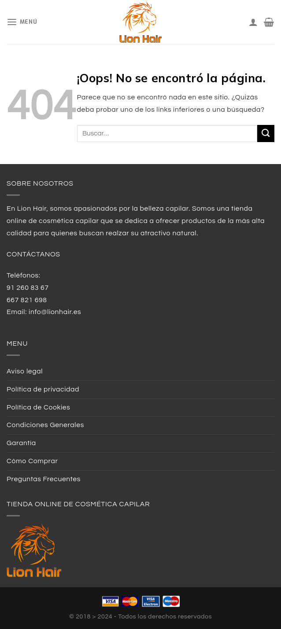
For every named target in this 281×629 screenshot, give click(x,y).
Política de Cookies (38, 407)
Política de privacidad (43, 389)
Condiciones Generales (45, 424)
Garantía (21, 442)
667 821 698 (27, 300)
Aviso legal (25, 371)
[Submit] (265, 133)
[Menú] (22, 22)
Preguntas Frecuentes (44, 479)
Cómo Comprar (32, 460)
